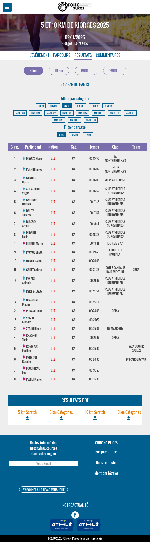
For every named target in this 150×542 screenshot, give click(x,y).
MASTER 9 (74, 120)
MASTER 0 (20, 113)
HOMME (74, 135)
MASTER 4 (82, 113)
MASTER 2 (51, 113)
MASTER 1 (35, 113)
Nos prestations (106, 452)
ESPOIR (94, 106)
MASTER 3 (66, 113)
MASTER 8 (58, 120)
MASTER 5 (98, 113)
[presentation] (43, 477)
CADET (67, 106)
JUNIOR (80, 106)
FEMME (88, 135)
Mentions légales (106, 473)
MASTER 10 (91, 120)
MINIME (54, 106)
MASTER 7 (130, 113)
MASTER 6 (114, 113)
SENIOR (108, 106)
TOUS (41, 106)
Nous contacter (106, 462)
